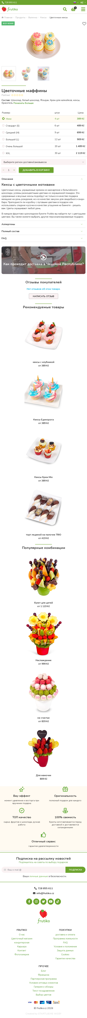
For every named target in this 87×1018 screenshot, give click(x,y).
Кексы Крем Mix (43, 477)
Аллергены (8, 224)
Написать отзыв (43, 296)
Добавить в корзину (36, 170)
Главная (7, 17)
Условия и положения (65, 946)
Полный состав (10, 231)
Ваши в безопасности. (45, 876)
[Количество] (9, 170)
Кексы (43, 17)
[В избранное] (84, 24)
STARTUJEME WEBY (49, 1013)
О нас (22, 934)
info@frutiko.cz (43, 893)
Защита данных (65, 950)
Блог (43, 970)
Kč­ (82, 2)
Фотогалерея (21, 954)
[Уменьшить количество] (3, 170)
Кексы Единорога (43, 419)
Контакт (21, 950)
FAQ (4, 238)
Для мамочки (43, 775)
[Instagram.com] (36, 902)
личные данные (39, 876)
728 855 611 (9, 2)
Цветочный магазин (21, 938)
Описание (7, 179)
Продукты (20, 17)
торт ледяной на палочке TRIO (43, 534)
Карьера (21, 946)
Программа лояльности (65, 938)
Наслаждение (43, 660)
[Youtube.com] (51, 902)
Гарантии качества (65, 958)
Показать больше (23, 103)
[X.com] (43, 902)
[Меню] (83, 9)
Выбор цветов (43, 994)
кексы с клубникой (43, 362)
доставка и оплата (65, 934)
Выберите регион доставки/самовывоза (25, 162)
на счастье (43, 717)
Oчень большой (14, 146)
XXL (8, 153)
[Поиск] (65, 9)
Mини (8, 118)
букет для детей (43, 602)
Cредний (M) (12, 132)
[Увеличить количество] (14, 170)
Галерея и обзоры (43, 986)
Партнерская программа (44, 978)
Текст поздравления (43, 990)
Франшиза (43, 974)
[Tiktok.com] (58, 902)
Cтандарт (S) (13, 125)
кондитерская (21, 942)
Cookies (65, 954)
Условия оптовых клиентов (43, 982)
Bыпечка (32, 17)
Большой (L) (12, 139)
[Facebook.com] (29, 902)
